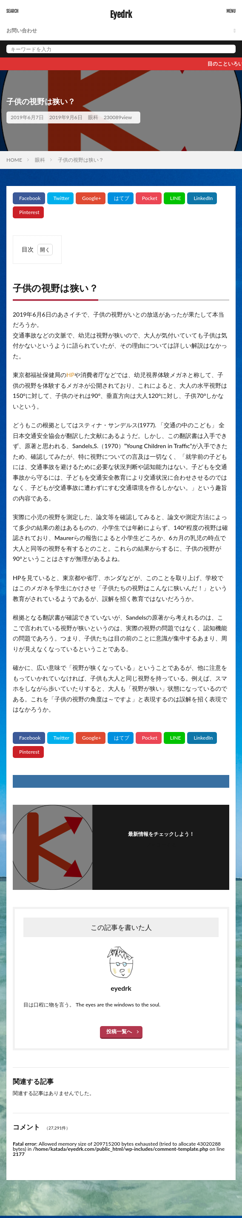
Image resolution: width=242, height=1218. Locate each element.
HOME (14, 160)
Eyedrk (121, 15)
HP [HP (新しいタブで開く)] (70, 374)
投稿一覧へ (119, 1031)
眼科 (93, 117)
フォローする (161, 844)
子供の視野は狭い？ (81, 160)
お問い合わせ (21, 30)
